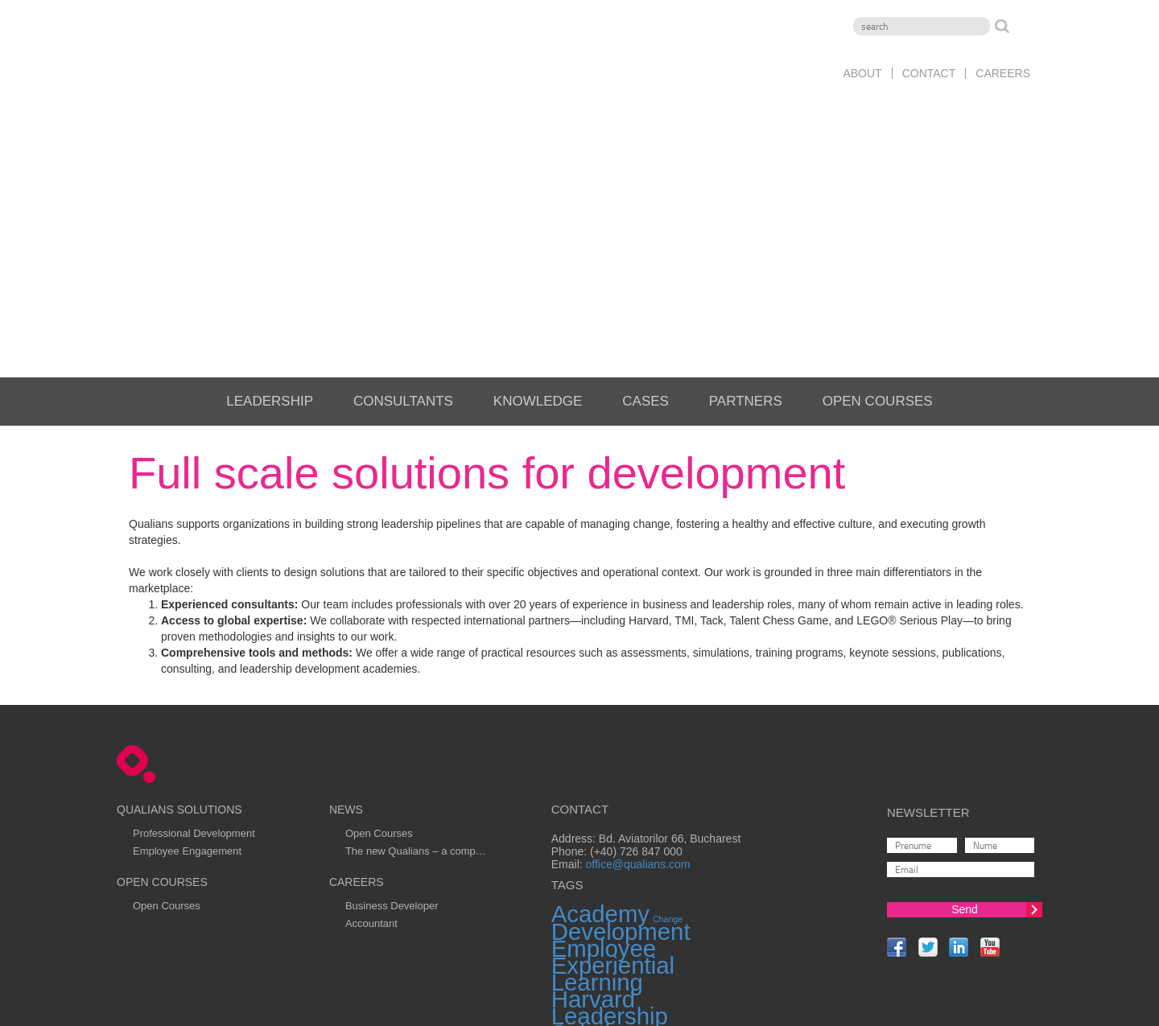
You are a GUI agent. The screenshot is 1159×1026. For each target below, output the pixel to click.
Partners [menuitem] (745, 194)
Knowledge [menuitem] (538, 194)
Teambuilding (621, 843)
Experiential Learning (612, 767)
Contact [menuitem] (929, 73)
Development (621, 725)
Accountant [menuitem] (371, 717)
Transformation (721, 849)
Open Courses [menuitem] (878, 194)
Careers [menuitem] (1002, 73)
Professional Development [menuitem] (194, 626)
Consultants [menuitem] (403, 194)
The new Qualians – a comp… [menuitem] (415, 644)
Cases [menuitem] (645, 194)
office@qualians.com (638, 658)
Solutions (600, 827)
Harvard (593, 793)
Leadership (609, 810)
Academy (600, 707)
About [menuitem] (862, 73)
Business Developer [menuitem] (392, 699)
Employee (603, 742)
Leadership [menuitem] (269, 194)
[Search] (921, 26)
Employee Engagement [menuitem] (187, 644)
